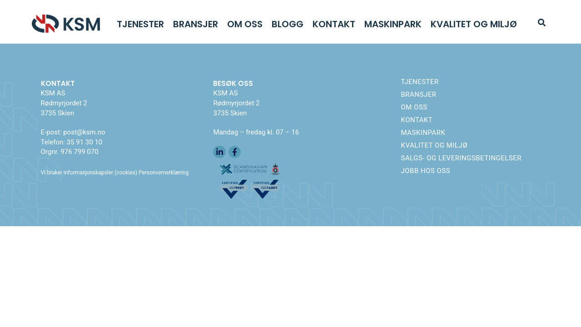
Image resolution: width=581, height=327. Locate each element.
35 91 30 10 (85, 142)
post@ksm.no (84, 132)
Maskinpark (393, 24)
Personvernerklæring (164, 172)
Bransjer (195, 24)
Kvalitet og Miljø (474, 24)
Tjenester (140, 24)
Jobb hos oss (425, 171)
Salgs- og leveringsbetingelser (461, 158)
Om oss (245, 24)
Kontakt (334, 24)
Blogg (287, 24)
